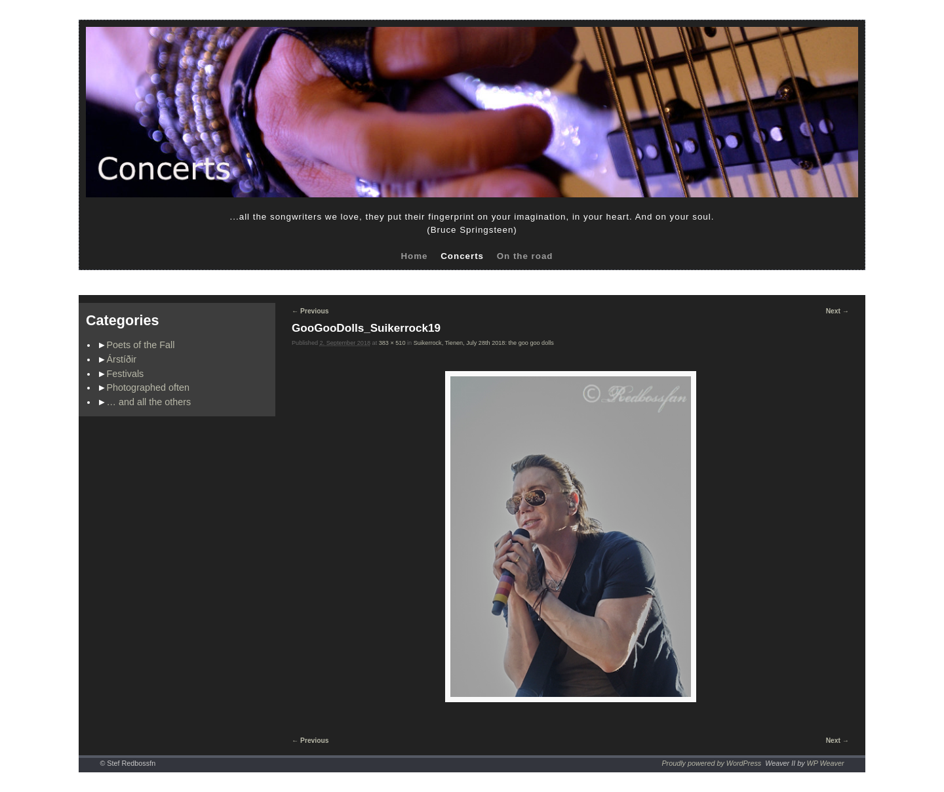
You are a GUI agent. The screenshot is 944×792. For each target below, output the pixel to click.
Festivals (125, 373)
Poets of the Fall (141, 345)
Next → (837, 311)
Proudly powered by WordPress (711, 763)
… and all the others (149, 402)
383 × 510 (392, 343)
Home (414, 256)
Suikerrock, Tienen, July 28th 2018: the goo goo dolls (484, 343)
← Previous (310, 311)
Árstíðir (122, 359)
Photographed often (148, 387)
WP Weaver (825, 763)
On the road (525, 256)
